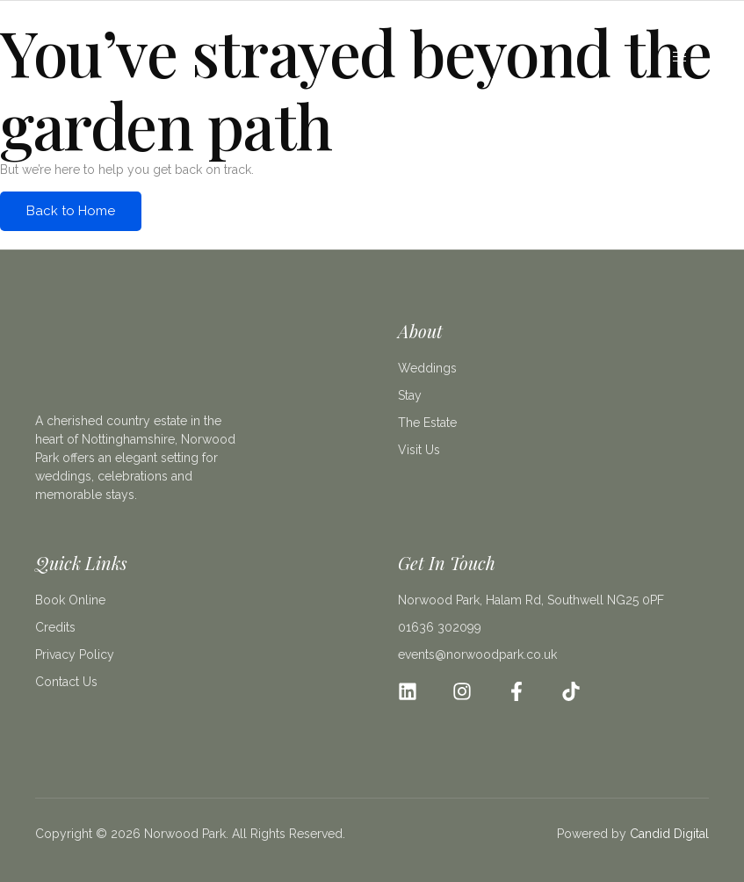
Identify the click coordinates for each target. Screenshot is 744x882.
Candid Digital (669, 834)
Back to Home (70, 211)
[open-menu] (681, 57)
